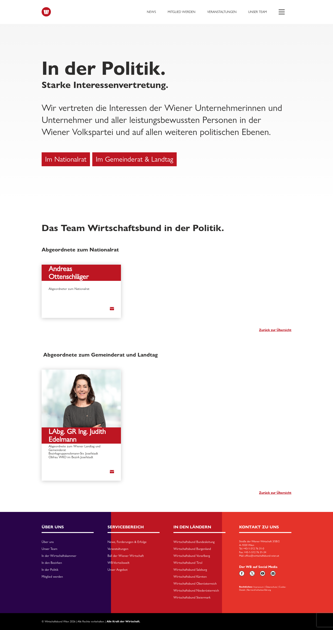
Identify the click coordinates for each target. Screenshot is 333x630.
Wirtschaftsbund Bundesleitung (194, 542)
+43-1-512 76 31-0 (253, 548)
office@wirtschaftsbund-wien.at (261, 555)
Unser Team (257, 12)
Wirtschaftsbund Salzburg (190, 570)
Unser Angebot (118, 570)
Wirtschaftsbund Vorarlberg (191, 556)
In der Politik (50, 570)
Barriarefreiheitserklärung (259, 589)
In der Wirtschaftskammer (59, 556)
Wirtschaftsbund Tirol (187, 563)
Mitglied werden (181, 12)
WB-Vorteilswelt (119, 563)
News (151, 12)
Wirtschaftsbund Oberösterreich (195, 584)
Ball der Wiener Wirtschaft (126, 556)
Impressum (258, 586)
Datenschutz (271, 586)
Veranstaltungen (222, 12)
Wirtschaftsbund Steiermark (191, 597)
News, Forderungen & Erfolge (127, 542)
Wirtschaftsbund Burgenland (192, 549)
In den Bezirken (52, 563)
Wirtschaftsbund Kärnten (190, 577)
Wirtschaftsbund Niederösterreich (196, 590)
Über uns (48, 542)
